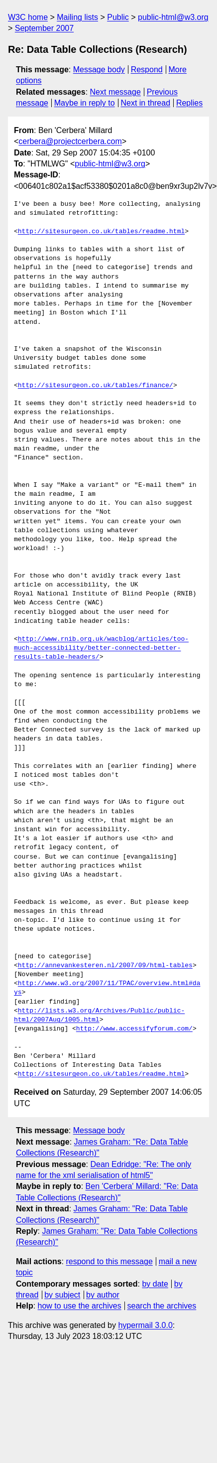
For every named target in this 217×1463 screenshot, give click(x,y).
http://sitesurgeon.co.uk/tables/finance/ (95, 385)
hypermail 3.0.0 (145, 1325)
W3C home (28, 17)
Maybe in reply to (84, 103)
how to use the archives (79, 1306)
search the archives (162, 1306)
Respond (147, 69)
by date (155, 1284)
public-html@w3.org (173, 17)
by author (102, 1295)
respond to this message (109, 1261)
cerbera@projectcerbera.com (69, 141)
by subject (62, 1295)
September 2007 (44, 28)
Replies (189, 103)
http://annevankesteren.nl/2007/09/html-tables (105, 965)
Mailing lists (77, 17)
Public (118, 17)
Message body (99, 69)
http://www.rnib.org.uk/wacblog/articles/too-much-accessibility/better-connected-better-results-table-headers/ (101, 648)
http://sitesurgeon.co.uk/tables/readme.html (101, 231)
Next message (115, 92)
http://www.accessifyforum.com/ (134, 1028)
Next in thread (145, 103)
